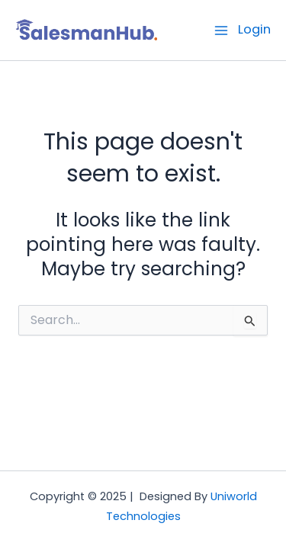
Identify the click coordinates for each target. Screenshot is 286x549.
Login (254, 29)
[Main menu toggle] (221, 30)
